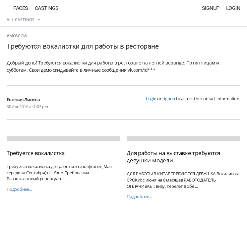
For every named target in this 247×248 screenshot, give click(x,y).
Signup (210, 8)
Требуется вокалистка (36, 153)
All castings (23, 19)
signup (168, 99)
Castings (47, 8)
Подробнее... (19, 189)
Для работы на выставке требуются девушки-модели (173, 156)
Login (233, 8)
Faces (20, 8)
